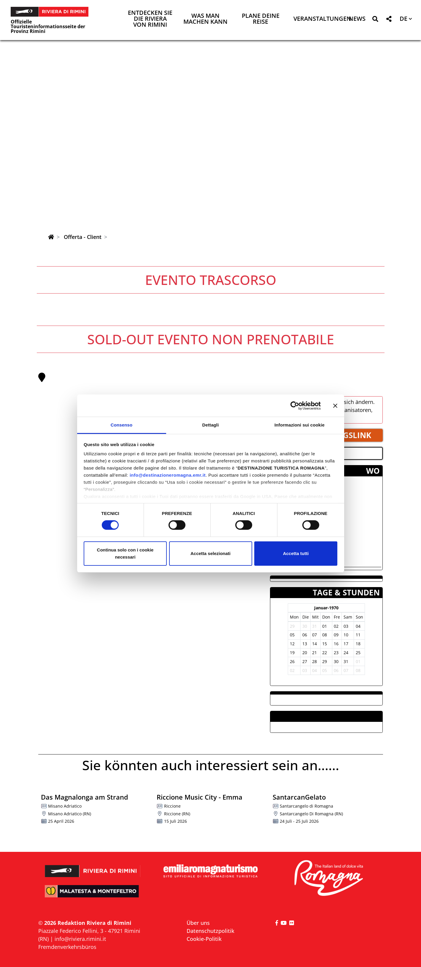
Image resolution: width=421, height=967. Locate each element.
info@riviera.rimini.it (80, 938)
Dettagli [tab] (210, 424)
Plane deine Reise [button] (260, 19)
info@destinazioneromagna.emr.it (168, 475)
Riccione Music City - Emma (199, 797)
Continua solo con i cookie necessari (125, 553)
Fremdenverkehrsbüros (67, 946)
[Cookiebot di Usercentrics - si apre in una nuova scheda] (295, 405)
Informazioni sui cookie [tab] (299, 424)
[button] (375, 20)
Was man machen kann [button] (205, 19)
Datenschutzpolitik (210, 930)
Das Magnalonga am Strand (84, 797)
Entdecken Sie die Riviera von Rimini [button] (150, 19)
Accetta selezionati (210, 553)
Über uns (198, 922)
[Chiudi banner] (335, 405)
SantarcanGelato (299, 797)
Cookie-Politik (204, 938)
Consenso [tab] (121, 424)
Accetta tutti (296, 553)
